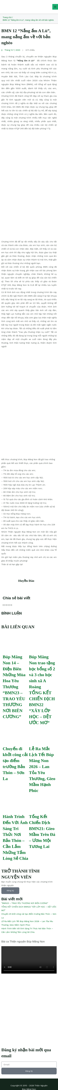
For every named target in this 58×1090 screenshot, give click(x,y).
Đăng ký (10, 890)
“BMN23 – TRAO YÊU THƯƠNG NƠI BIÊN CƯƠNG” (14, 704)
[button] (3, 605)
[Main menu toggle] (55, 7)
